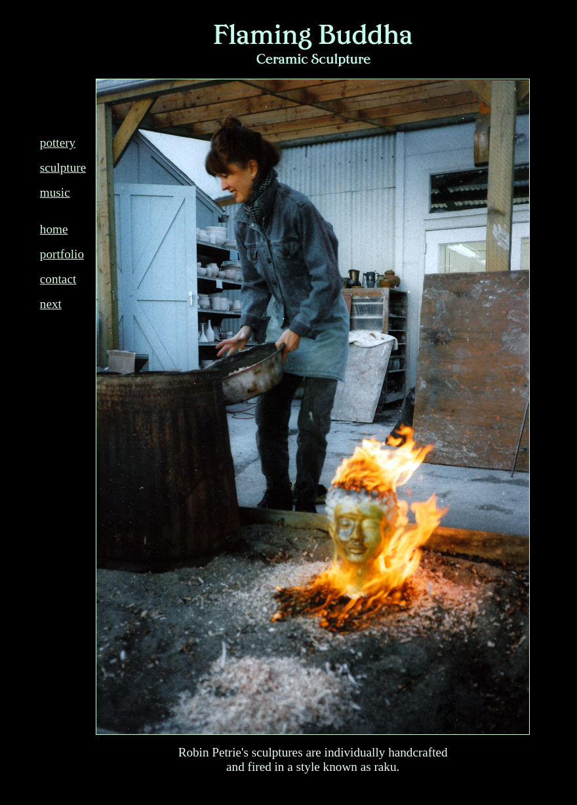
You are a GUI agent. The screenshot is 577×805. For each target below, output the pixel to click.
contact (58, 279)
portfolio (62, 254)
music (55, 192)
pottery (57, 142)
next (51, 304)
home (54, 229)
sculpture (63, 167)
